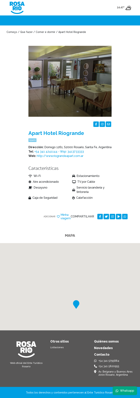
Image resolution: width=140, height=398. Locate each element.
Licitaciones (57, 347)
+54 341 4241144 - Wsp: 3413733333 (59, 151)
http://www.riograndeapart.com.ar (60, 156)
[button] (76, 304)
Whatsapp (125, 390)
